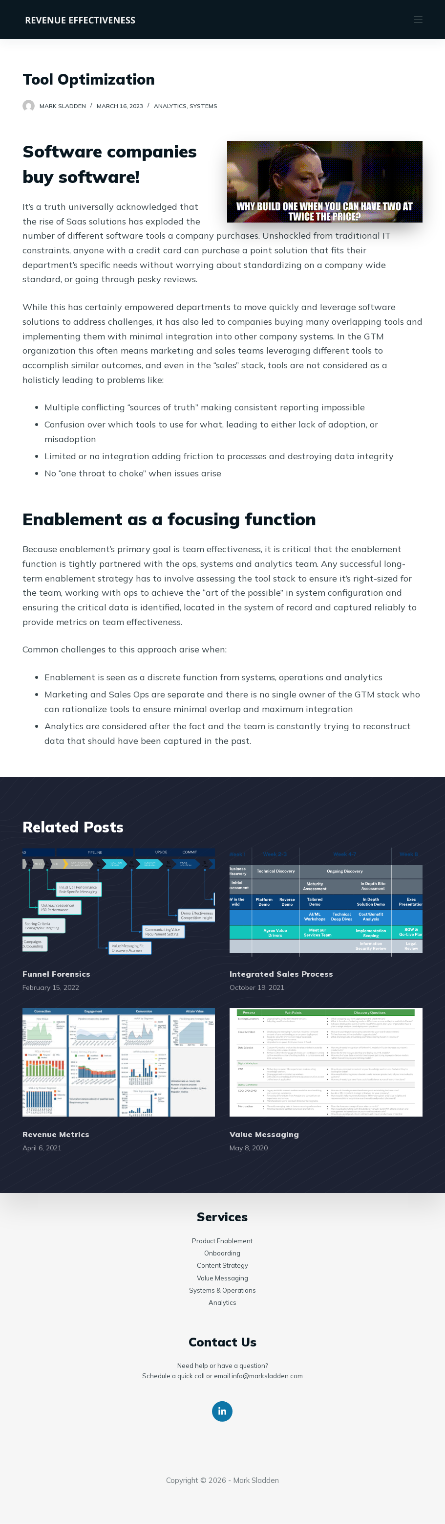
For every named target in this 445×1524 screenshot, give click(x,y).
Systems (203, 106)
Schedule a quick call (173, 1376)
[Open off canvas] (418, 19)
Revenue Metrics (55, 1134)
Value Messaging (264, 1134)
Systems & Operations (222, 1290)
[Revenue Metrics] (118, 1062)
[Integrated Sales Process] (326, 902)
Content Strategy (222, 1265)
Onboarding (222, 1253)
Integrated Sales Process (281, 974)
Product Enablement (222, 1241)
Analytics (170, 106)
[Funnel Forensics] (118, 902)
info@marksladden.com (267, 1376)
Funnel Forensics (56, 974)
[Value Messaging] (326, 1062)
